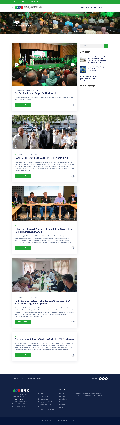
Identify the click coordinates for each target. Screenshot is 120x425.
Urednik (35, 155)
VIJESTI (96, 7)
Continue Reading (23, 105)
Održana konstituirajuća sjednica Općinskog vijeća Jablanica (44, 339)
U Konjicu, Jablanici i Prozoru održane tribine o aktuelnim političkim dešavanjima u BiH (44, 230)
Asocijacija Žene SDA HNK (45, 402)
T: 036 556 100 (34, 2)
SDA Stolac (62, 407)
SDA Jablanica (63, 399)
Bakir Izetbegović (43, 396)
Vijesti (28, 90)
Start (14, 26)
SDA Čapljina (62, 404)
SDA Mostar (62, 393)
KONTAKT (102, 7)
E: (19, 406)
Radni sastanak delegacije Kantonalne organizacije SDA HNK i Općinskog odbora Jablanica (42, 302)
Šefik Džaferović (43, 399)
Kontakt (39, 378)
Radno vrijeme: (18, 399)
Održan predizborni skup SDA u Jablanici (35, 93)
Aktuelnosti (31, 378)
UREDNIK (35, 90)
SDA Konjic (62, 396)
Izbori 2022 (23, 378)
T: (20, 404)
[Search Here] (92, 46)
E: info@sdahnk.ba (19, 2)
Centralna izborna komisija (46, 409)
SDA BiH (40, 393)
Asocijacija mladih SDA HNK (44, 405)
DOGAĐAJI (89, 7)
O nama (15, 378)
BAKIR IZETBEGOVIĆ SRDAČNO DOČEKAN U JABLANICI (43, 158)
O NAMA (81, 7)
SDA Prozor (62, 402)
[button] (17, 64)
